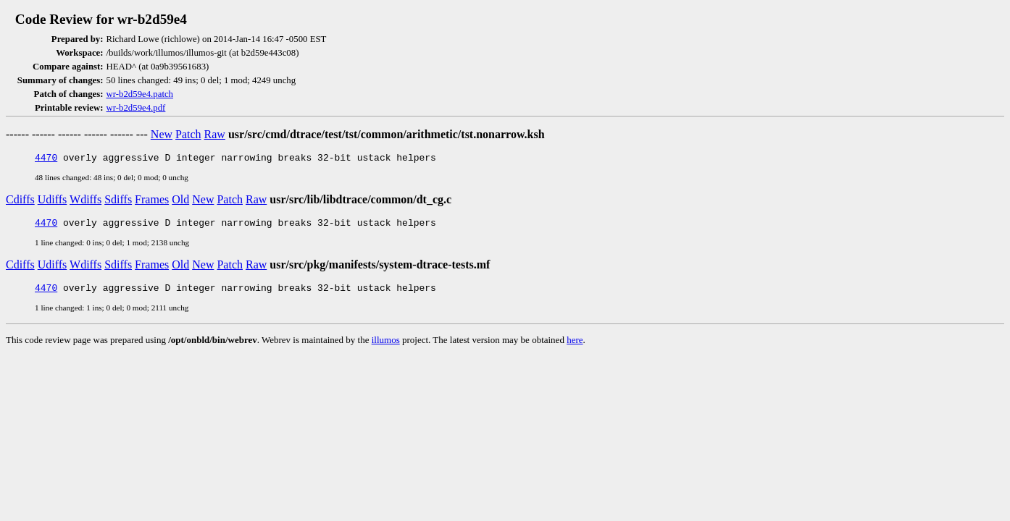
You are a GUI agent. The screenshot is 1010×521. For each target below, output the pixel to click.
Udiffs (52, 201)
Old (180, 201)
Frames (152, 201)
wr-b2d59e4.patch (140, 94)
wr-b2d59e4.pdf (136, 108)
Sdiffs (118, 201)
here (575, 346)
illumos (386, 346)
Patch (188, 134)
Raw (214, 134)
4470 (46, 159)
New (161, 134)
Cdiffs (20, 201)
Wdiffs (85, 201)
